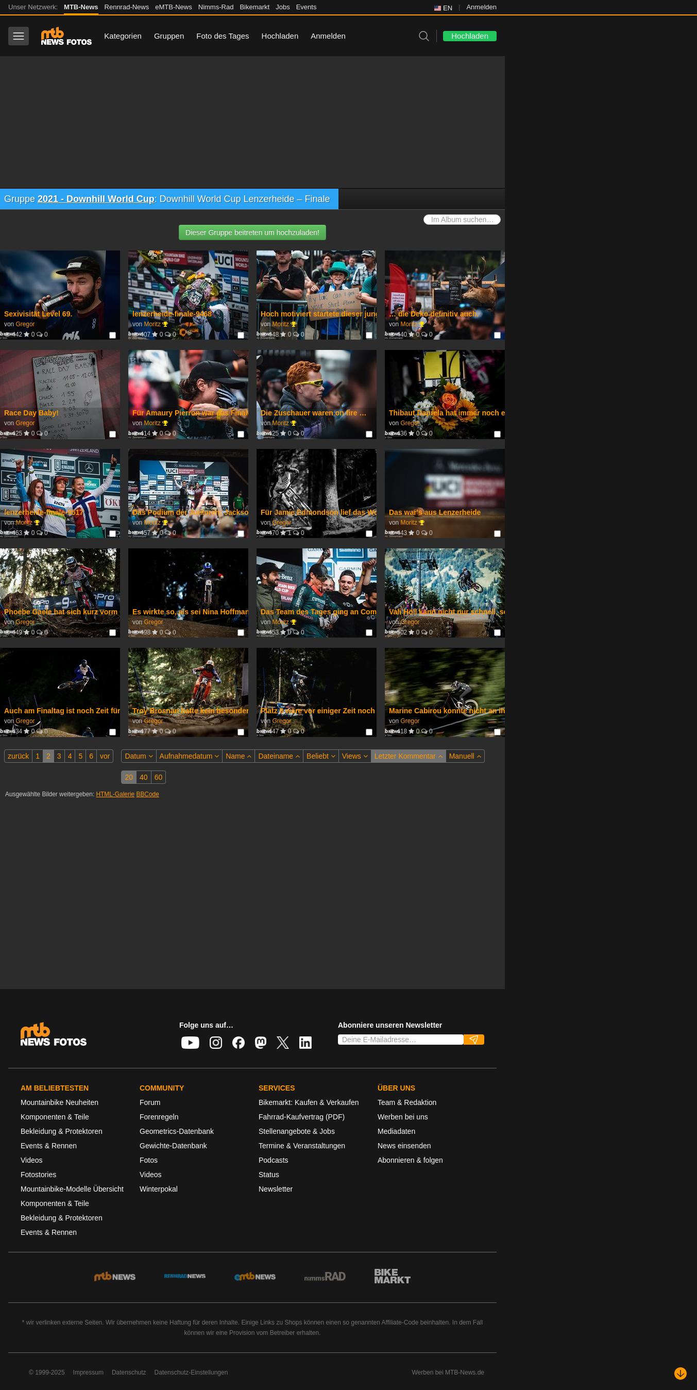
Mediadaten (396, 1131)
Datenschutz (129, 1372)
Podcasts (273, 1160)
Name (238, 756)
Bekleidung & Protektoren (62, 1131)
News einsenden (404, 1146)
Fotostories (38, 1174)
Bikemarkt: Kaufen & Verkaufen (309, 1102)
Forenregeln (159, 1117)
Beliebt (321, 756)
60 (159, 777)
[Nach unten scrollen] (680, 1373)
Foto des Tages (222, 35)
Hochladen (280, 35)
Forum (150, 1102)
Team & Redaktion (407, 1102)
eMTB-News (173, 7)
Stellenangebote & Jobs (297, 1131)
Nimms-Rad (216, 7)
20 (129, 777)
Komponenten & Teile (55, 1117)
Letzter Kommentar (409, 756)
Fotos (149, 1160)
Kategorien (123, 35)
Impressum (88, 1372)
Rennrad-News (127, 7)
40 (144, 777)
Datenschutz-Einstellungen (191, 1372)
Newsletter (276, 1189)
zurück (18, 756)
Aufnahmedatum (189, 756)
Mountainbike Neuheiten (59, 1102)
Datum (138, 756)
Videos (32, 1160)
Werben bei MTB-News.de (448, 1372)
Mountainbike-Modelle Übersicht (72, 1189)
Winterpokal (159, 1189)
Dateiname (279, 756)
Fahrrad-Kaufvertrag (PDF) (302, 1117)
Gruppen (169, 35)
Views (355, 756)
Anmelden (481, 7)
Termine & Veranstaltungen (302, 1146)
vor (105, 756)
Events (306, 7)
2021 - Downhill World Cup (96, 199)
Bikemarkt (254, 7)
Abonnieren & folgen (410, 1160)
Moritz (152, 324)
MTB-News (81, 7)
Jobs (283, 7)
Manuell (465, 756)
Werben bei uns (403, 1117)
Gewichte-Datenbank (173, 1146)
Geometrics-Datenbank (177, 1131)
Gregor (25, 324)
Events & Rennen (49, 1146)
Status (269, 1174)
